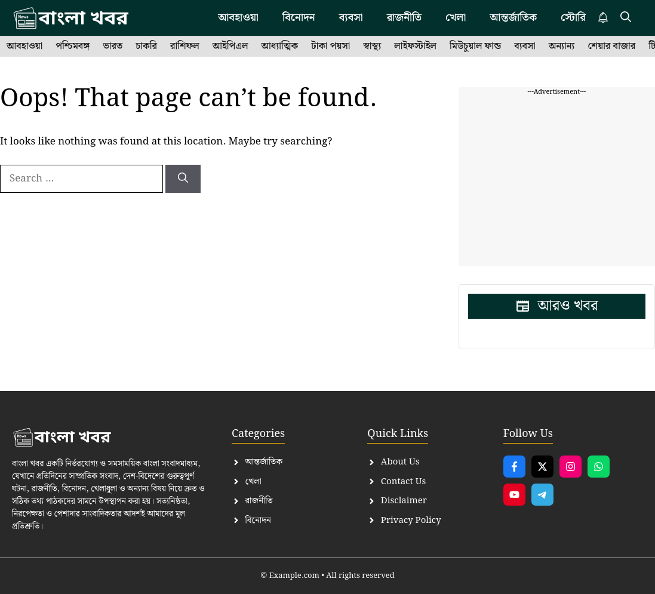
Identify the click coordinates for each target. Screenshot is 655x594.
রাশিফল (184, 46)
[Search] (183, 179)
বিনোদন (298, 17)
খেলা (455, 17)
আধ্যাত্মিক (280, 46)
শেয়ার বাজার (611, 46)
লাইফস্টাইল (415, 46)
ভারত (112, 46)
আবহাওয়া (24, 46)
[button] (625, 18)
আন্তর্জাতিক (513, 17)
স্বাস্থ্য (372, 46)
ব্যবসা (351, 17)
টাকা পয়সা (330, 46)
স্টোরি (573, 17)
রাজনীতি (404, 17)
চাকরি (146, 46)
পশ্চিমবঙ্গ (73, 46)
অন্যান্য (562, 46)
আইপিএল (230, 46)
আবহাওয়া (238, 17)
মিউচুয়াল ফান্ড (475, 46)
